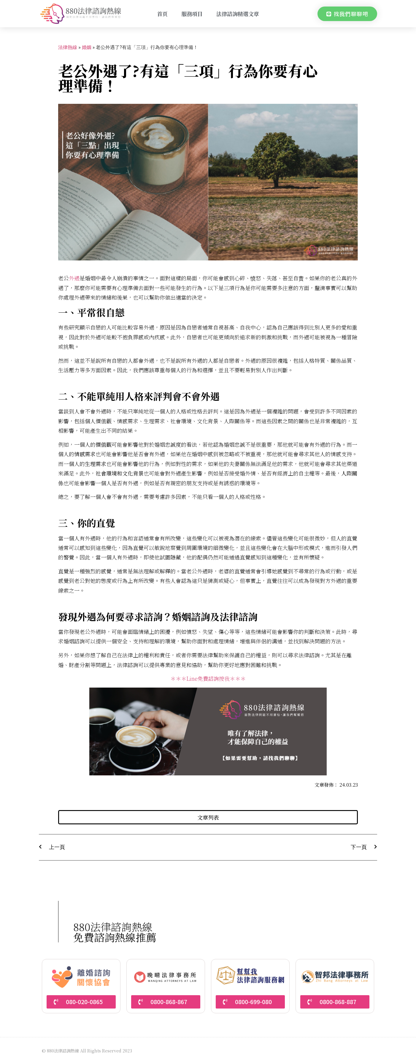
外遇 (74, 278)
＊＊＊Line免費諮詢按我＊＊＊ (208, 678)
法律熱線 (67, 47)
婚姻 (86, 47)
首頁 (162, 14)
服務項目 (192, 14)
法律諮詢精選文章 (237, 14)
